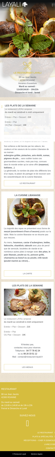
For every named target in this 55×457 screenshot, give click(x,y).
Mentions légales (37, 454)
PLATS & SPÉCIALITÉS (43, 437)
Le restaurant (46, 433)
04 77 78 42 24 (33, 351)
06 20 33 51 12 (30, 354)
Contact (50, 448)
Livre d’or (49, 444)
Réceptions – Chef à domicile (39, 440)
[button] (52, 5)
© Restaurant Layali (19, 454)
